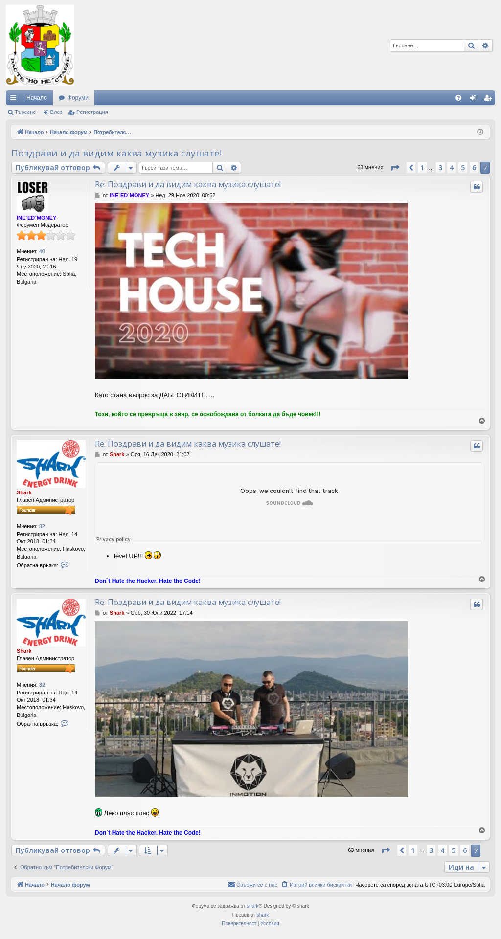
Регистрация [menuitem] (489, 99)
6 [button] (474, 167)
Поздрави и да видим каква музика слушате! (116, 153)
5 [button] (463, 167)
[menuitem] (458, 97)
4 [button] (452, 167)
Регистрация (92, 112)
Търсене (25, 112)
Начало (36, 97)
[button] (394, 168)
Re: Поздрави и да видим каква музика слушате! (188, 184)
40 (42, 251)
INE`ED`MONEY (36, 218)
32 (42, 526)
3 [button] (440, 167)
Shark (24, 492)
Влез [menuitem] (475, 99)
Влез (56, 112)
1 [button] (422, 167)
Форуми (78, 97)
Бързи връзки (15, 99)
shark (252, 906)
